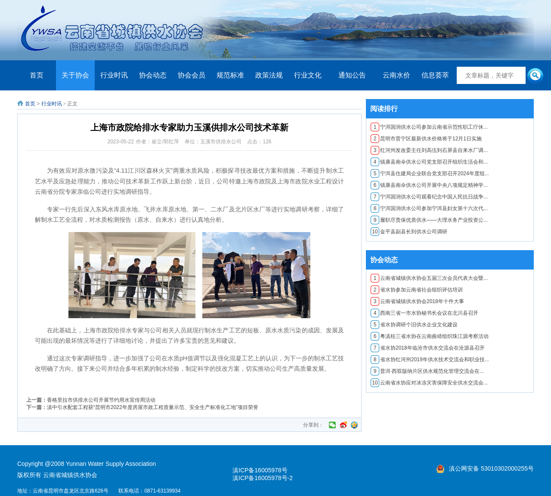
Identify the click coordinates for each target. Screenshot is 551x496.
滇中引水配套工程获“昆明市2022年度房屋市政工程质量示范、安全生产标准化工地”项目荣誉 (152, 407)
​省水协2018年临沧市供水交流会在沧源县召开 (428, 348)
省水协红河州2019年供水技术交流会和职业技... (430, 359)
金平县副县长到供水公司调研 (409, 232)
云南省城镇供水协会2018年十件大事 (417, 301)
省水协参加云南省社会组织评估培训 (417, 290)
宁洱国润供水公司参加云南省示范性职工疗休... (429, 127)
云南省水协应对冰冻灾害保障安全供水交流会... (429, 383)
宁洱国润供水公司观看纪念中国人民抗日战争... (429, 197)
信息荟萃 (435, 75)
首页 (36, 75)
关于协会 (75, 75)
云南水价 (396, 75)
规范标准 (230, 75)
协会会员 (191, 75)
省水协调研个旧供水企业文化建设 (414, 325)
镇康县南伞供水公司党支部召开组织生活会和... (429, 162)
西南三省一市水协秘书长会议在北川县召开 (424, 313)
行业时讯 (114, 75)
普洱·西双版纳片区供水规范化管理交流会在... (427, 371)
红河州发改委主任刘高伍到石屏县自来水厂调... (429, 150)
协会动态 (153, 75)
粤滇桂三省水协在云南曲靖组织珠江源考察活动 (430, 336)
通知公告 (352, 75)
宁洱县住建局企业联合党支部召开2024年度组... (430, 173)
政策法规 (269, 75)
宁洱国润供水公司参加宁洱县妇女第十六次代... (429, 208)
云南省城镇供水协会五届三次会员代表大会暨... (429, 278)
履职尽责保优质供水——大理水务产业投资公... (429, 220)
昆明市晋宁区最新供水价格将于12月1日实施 (426, 139)
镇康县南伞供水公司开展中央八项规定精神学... (429, 185)
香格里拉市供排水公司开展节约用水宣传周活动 (101, 400)
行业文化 (308, 75)
